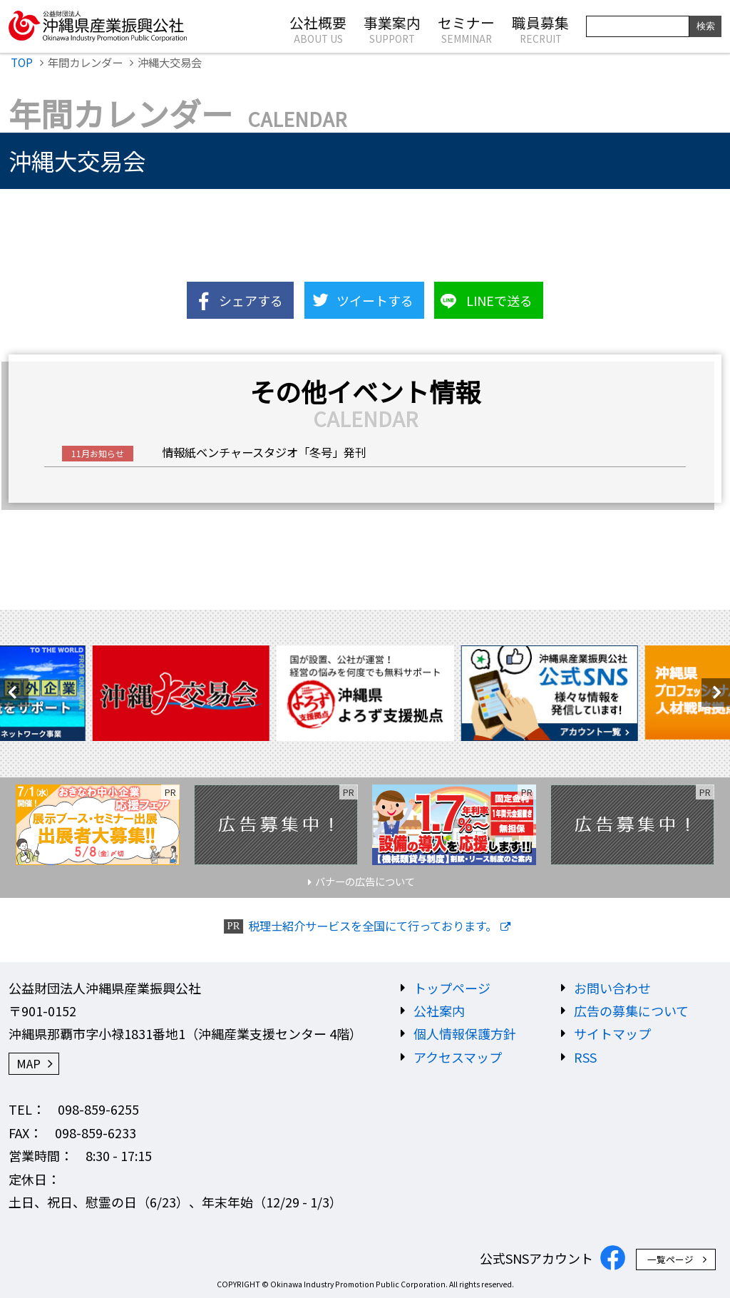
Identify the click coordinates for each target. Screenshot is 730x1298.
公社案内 (439, 1010)
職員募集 (540, 28)
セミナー (466, 28)
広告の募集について (631, 1010)
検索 (705, 26)
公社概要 (317, 28)
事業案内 (392, 28)
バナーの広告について (365, 881)
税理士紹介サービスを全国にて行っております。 (372, 926)
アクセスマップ (457, 1057)
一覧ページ (670, 1259)
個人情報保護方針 (464, 1033)
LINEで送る (499, 300)
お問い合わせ (612, 987)
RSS (585, 1057)
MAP (28, 1063)
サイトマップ (612, 1033)
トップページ (451, 987)
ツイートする (374, 300)
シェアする (251, 300)
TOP (22, 62)
